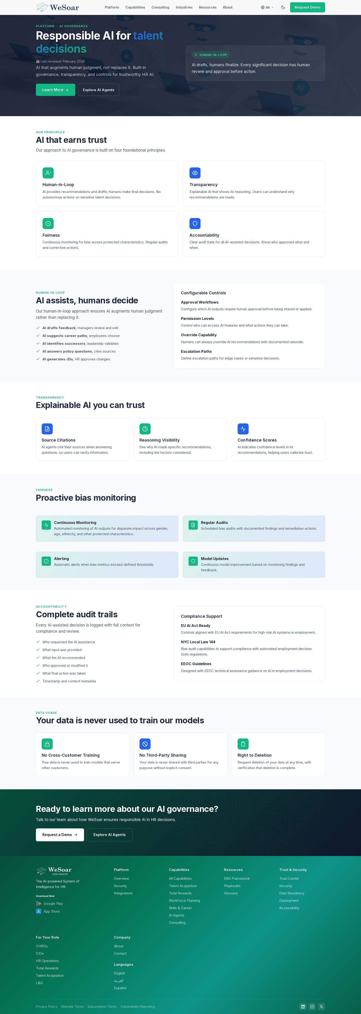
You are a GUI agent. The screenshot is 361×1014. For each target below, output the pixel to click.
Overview (121, 878)
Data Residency (291, 893)
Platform (112, 7)
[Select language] (267, 7)
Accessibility (289, 908)
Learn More (55, 89)
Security (120, 886)
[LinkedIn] (303, 1006)
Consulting (160, 7)
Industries (184, 7)
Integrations (123, 893)
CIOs (40, 953)
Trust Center (289, 878)
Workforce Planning (184, 900)
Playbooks (232, 886)
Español (120, 988)
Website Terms (72, 1006)
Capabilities (135, 7)
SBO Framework (237, 878)
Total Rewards (180, 893)
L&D (39, 983)
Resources (207, 7)
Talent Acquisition (183, 886)
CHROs (42, 946)
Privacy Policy (46, 1006)
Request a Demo (60, 834)
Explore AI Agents (98, 90)
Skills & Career (180, 908)
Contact (120, 953)
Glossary (231, 893)
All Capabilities (180, 878)
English (119, 973)
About (228, 7)
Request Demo (307, 7)
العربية (118, 980)
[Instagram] (312, 1006)
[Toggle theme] (283, 7)
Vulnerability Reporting (137, 1006)
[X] (321, 1006)
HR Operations (47, 961)
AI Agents (176, 915)
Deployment (289, 900)
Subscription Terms (102, 1006)
